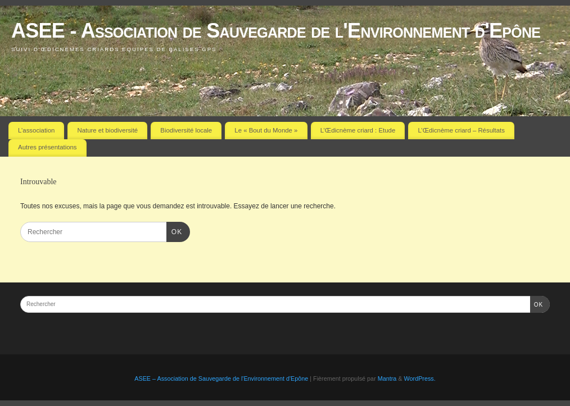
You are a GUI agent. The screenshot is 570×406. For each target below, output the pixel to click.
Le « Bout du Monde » (265, 130)
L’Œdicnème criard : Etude (358, 130)
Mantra (387, 378)
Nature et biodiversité (108, 130)
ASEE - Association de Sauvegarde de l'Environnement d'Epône (275, 30)
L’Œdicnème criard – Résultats (461, 130)
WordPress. (420, 378)
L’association (36, 130)
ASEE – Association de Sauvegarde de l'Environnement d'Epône (221, 378)
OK (174, 231)
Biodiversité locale (186, 130)
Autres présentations (47, 147)
